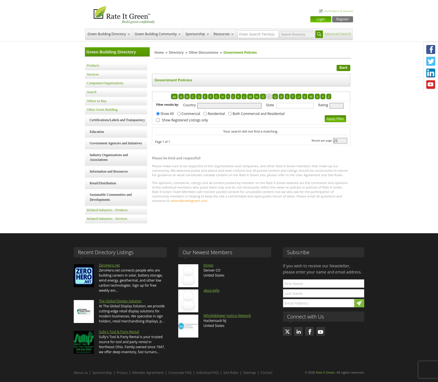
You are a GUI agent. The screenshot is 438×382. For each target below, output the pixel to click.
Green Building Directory (106, 34)
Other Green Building (102, 110)
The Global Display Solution (120, 301)
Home (159, 53)
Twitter (430, 61)
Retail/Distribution (103, 183)
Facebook (430, 49)
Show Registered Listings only (185, 120)
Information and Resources (109, 171)
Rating (323, 105)
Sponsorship (195, 34)
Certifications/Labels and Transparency (117, 120)
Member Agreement (148, 372)
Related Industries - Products (107, 210)
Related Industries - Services (107, 219)
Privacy (122, 372)
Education (97, 132)
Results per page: (321, 140)
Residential (216, 113)
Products (93, 65)
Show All (167, 113)
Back (343, 68)
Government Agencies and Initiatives (116, 143)
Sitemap (249, 372)
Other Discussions (203, 53)
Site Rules (231, 372)
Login (320, 19)
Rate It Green (325, 372)
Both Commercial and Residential (259, 113)
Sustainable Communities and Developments (111, 197)
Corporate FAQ (180, 372)
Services (93, 74)
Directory (176, 53)
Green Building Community (156, 34)
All (174, 97)
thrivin (208, 265)
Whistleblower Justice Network (227, 315)
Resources (222, 34)
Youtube (430, 84)
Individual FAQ (207, 372)
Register (342, 19)
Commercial (190, 113)
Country (189, 105)
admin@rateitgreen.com (189, 201)
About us (81, 372)
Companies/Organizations (105, 83)
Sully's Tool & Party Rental (119, 331)
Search (91, 92)
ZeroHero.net (109, 265)
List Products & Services (338, 11)
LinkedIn (430, 73)
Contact (267, 372)
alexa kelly (211, 290)
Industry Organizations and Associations (109, 157)
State (270, 105)
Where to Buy (97, 101)
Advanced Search (337, 34)
